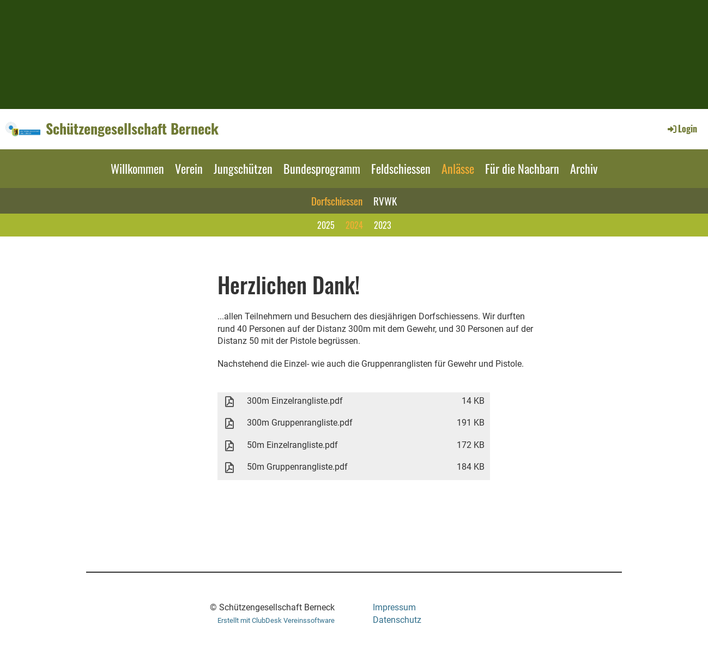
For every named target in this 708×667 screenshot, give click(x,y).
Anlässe (457, 168)
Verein (189, 168)
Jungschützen (243, 168)
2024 (354, 225)
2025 (326, 225)
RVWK (385, 200)
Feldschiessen (401, 168)
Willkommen (137, 168)
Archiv (583, 168)
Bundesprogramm (321, 168)
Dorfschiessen (336, 200)
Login (681, 128)
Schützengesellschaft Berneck (132, 128)
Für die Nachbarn (522, 168)
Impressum (394, 607)
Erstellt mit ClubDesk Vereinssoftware (276, 620)
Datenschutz (397, 620)
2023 (382, 225)
